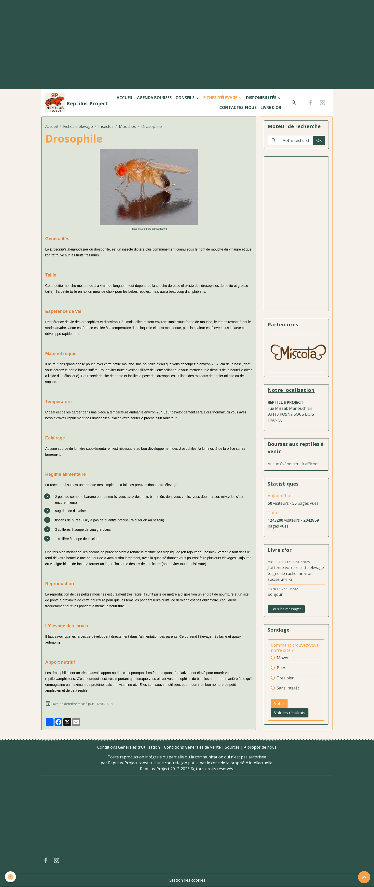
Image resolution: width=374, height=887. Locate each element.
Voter (279, 703)
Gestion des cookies (187, 880)
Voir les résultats (289, 712)
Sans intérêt (288, 688)
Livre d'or (271, 107)
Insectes (105, 126)
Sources (232, 747)
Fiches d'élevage (220, 97)
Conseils (185, 97)
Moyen (283, 658)
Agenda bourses (154, 97)
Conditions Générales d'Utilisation (128, 747)
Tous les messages (286, 609)
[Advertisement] (187, 36)
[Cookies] (10, 876)
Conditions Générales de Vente (192, 747)
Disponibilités (261, 97)
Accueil (125, 97)
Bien (281, 668)
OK (319, 140)
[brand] (70, 102)
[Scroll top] (364, 877)
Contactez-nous (238, 107)
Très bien (285, 678)
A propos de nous (260, 747)
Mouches (127, 126)
